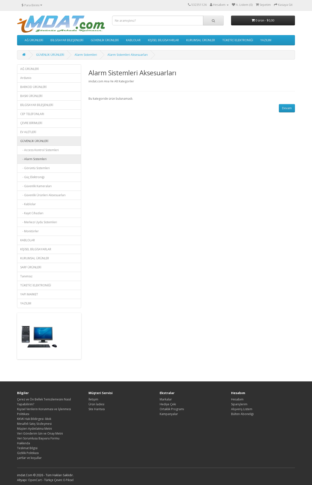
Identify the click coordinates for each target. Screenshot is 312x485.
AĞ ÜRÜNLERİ (34, 40)
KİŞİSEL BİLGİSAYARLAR (163, 40)
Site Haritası (96, 409)
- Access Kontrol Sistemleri (39, 150)
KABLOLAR (133, 40)
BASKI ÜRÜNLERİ (31, 96)
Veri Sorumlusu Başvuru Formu (38, 438)
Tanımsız (26, 276)
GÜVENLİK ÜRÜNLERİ (105, 40)
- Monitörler (29, 231)
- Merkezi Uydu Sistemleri (38, 222)
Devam (287, 108)
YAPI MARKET (29, 294)
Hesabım (237, 399)
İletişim (93, 399)
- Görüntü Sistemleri (35, 168)
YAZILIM (265, 40)
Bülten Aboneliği (242, 414)
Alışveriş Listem (241, 409)
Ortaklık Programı (172, 409)
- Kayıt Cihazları (31, 213)
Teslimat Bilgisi (27, 448)
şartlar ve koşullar (29, 458)
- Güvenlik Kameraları (36, 186)
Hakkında (23, 443)
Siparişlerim (239, 404)
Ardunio (25, 78)
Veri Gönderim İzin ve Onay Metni (40, 433)
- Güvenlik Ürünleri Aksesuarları (43, 195)
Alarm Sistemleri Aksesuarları (127, 55)
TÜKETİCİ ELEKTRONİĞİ (237, 40)
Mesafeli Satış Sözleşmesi (34, 424)
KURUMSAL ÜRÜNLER (200, 40)
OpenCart (35, 480)
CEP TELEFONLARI (32, 114)
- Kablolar (28, 204)
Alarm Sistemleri (86, 55)
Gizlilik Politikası (28, 453)
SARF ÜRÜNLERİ (30, 267)
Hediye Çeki (168, 404)
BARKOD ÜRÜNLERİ (33, 87)
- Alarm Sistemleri (33, 159)
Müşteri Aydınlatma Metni (34, 429)
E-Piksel (68, 480)
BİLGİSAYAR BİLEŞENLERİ (66, 40)
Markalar (166, 399)
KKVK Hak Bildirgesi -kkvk (34, 419)
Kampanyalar (169, 414)
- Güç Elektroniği (32, 177)
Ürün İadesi (96, 404)
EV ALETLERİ (28, 132)
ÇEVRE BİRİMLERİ (31, 123)
